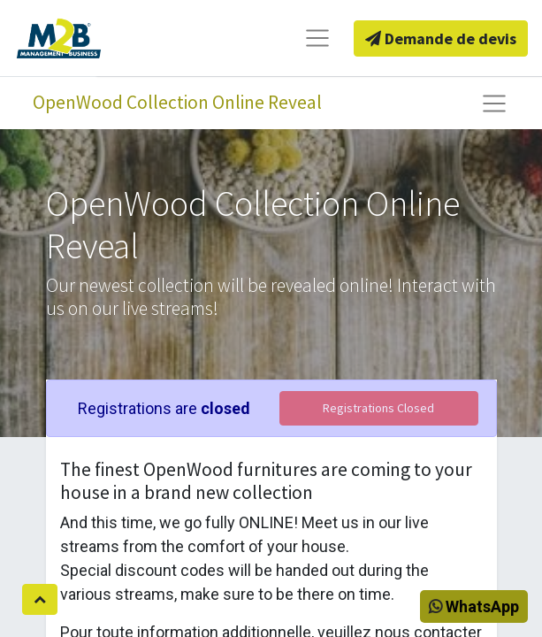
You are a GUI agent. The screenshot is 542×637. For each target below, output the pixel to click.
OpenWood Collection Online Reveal (177, 102)
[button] (39, 599)
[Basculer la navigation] (494, 103)
